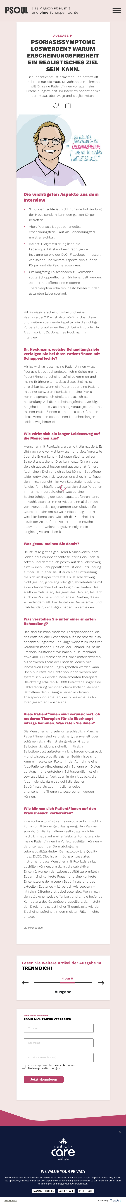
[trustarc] (115, 1200)
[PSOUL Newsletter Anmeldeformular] (63, 1054)
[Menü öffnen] (117, 10)
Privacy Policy (10, 1200)
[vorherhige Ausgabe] (28, 982)
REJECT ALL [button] (86, 1191)
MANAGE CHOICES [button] (43, 1191)
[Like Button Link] (56, 105)
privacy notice (82, 1177)
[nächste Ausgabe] (98, 982)
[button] (120, 1132)
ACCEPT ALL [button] (66, 1191)
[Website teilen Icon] (68, 105)
